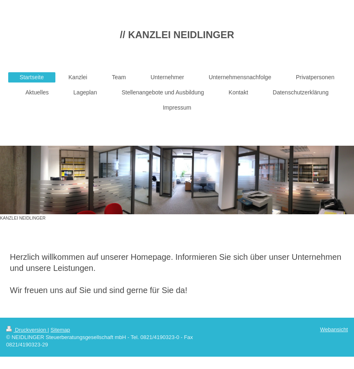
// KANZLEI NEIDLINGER (177, 34)
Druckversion (27, 330)
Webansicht (334, 329)
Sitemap (60, 330)
